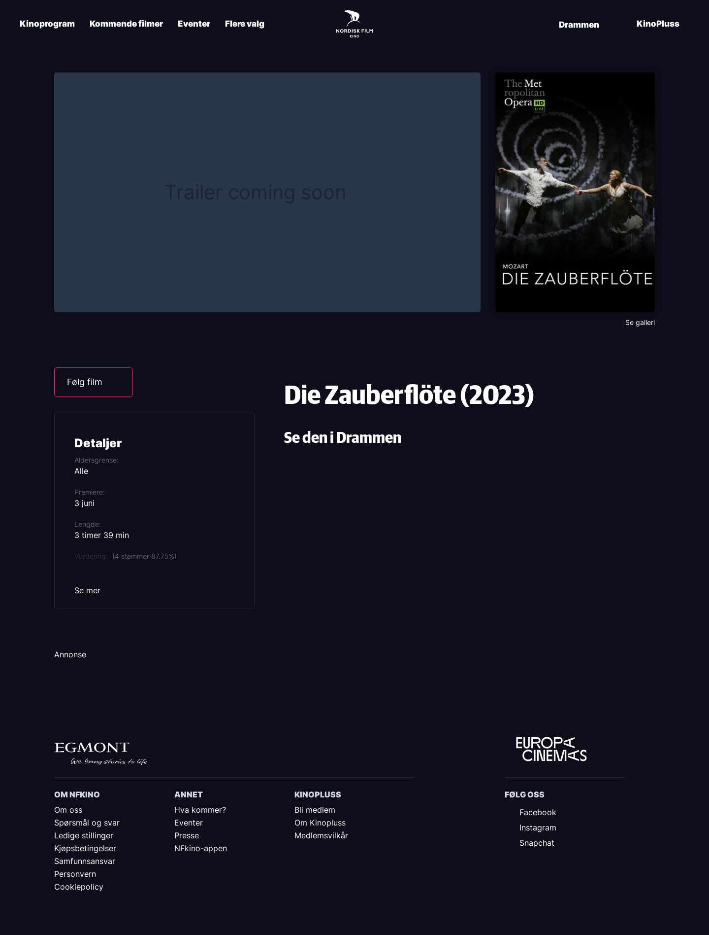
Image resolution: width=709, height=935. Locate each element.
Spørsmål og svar (87, 822)
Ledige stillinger (83, 835)
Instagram (537, 827)
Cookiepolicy (78, 887)
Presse (186, 835)
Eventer (194, 24)
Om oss (68, 810)
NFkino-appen (200, 848)
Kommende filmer (126, 24)
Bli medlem (314, 810)
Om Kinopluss (320, 822)
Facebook (537, 812)
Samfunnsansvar (84, 861)
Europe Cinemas (551, 749)
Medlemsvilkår (321, 835)
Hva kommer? (200, 810)
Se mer (87, 590)
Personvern (75, 874)
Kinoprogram (47, 24)
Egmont (101, 753)
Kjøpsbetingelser (85, 848)
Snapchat (536, 843)
